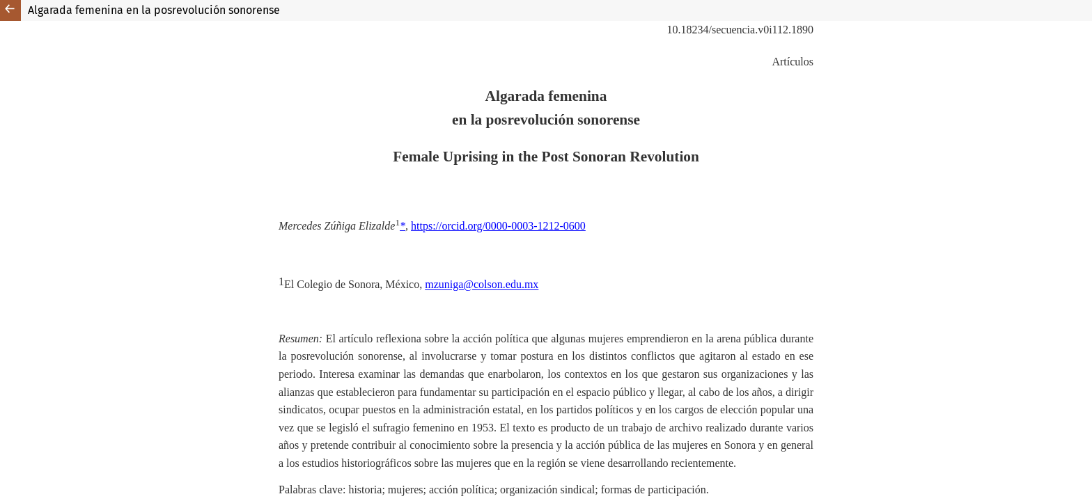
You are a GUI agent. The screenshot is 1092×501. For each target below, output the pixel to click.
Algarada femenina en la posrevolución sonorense (154, 10)
